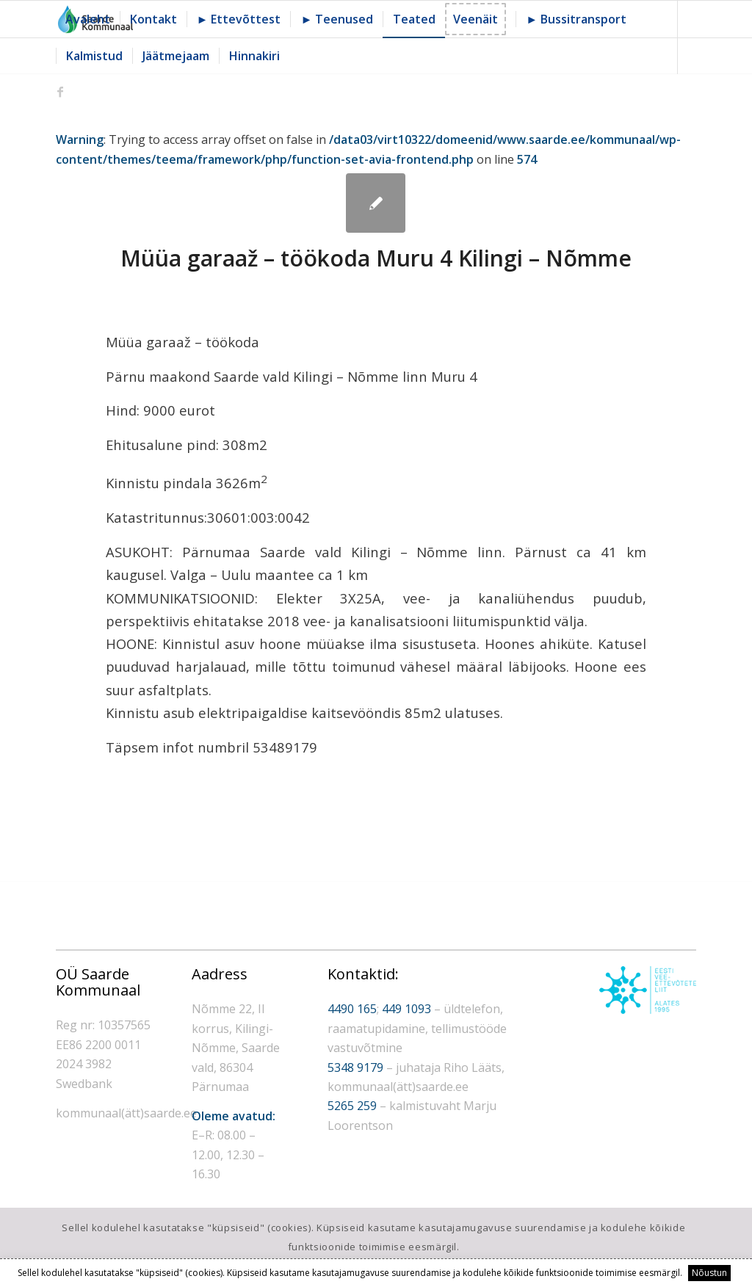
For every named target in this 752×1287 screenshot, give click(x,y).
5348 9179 (355, 1067)
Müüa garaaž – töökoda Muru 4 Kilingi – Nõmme (376, 258)
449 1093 (406, 1009)
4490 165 (352, 1009)
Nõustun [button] (709, 1272)
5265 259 (352, 1106)
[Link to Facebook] (60, 92)
